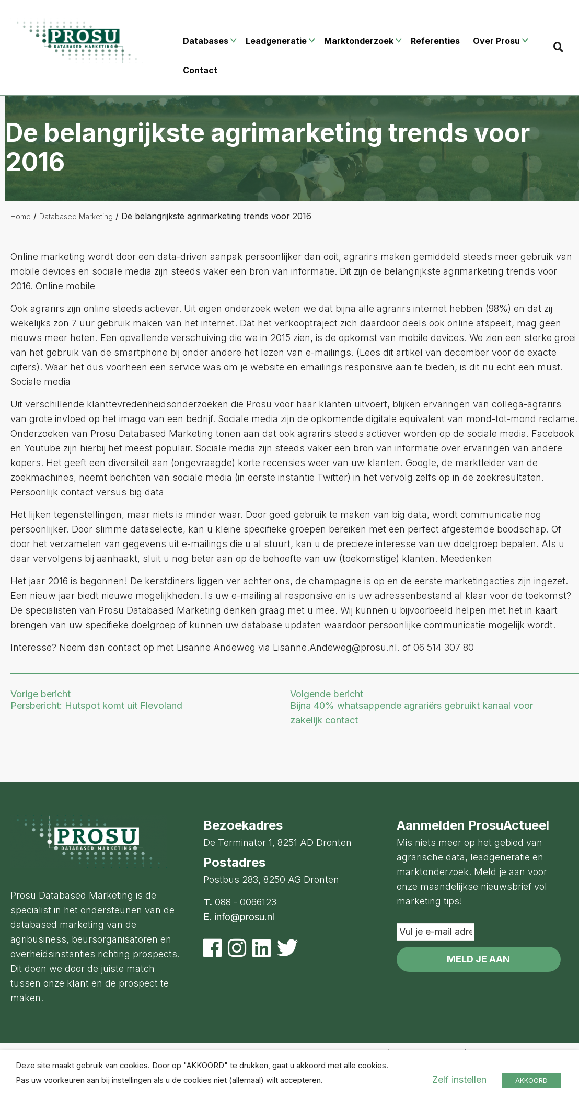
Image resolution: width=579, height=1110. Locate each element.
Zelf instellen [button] (459, 1079)
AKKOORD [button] (531, 1080)
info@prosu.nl (244, 916)
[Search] (558, 47)
